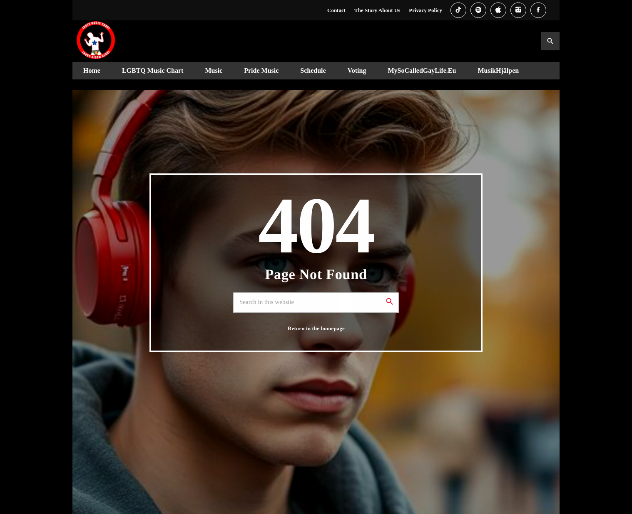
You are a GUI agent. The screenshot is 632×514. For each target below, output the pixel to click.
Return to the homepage (316, 328)
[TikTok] (458, 10)
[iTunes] (498, 10)
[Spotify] (478, 10)
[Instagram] (518, 10)
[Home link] (96, 41)
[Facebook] (538, 10)
